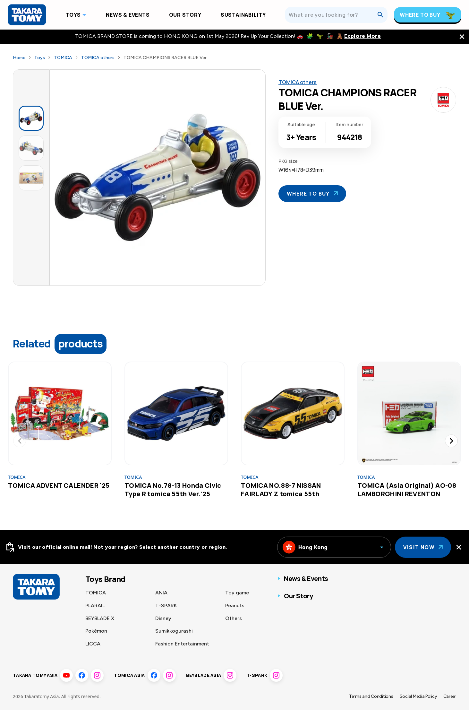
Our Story (185, 15)
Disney (163, 618)
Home (19, 57)
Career (449, 696)
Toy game (237, 593)
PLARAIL (95, 605)
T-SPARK (166, 605)
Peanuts (234, 605)
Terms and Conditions (371, 696)
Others (233, 618)
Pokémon (96, 631)
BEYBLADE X (99, 618)
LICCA (92, 644)
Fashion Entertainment (182, 644)
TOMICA (63, 57)
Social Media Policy (418, 696)
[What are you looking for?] (333, 15)
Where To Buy (420, 14)
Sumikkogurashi (174, 631)
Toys (73, 15)
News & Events (127, 15)
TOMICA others (98, 57)
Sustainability (243, 15)
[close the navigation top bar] (462, 36)
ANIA (161, 593)
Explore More (362, 36)
